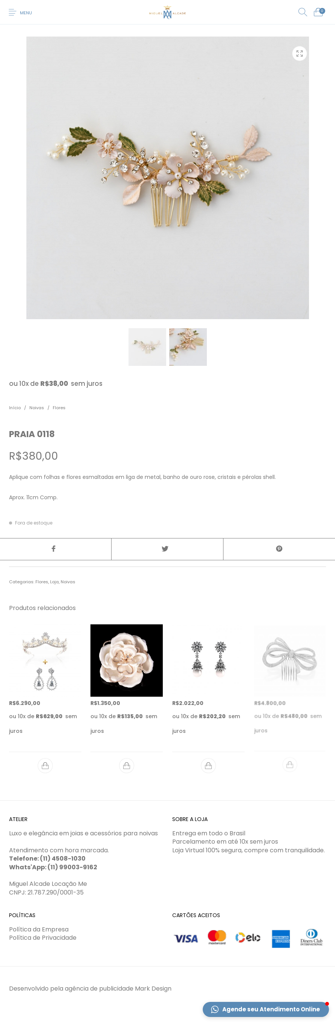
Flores (59, 408)
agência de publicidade (99, 988)
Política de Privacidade (42, 937)
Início (15, 408)
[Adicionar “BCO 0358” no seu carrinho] (208, 763)
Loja (54, 582)
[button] (266, 1009)
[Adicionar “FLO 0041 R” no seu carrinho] (126, 765)
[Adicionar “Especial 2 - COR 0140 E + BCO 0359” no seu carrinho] (45, 765)
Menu (26, 13)
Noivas (36, 408)
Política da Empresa (39, 929)
